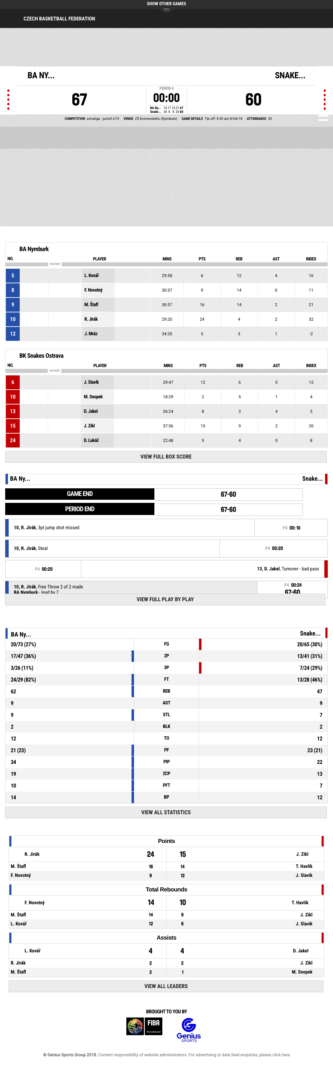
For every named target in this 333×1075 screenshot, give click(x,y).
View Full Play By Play (165, 599)
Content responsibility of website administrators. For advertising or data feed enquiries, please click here (194, 1054)
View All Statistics (166, 812)
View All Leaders (166, 986)
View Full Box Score (166, 456)
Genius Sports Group (189, 1030)
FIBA (144, 1030)
